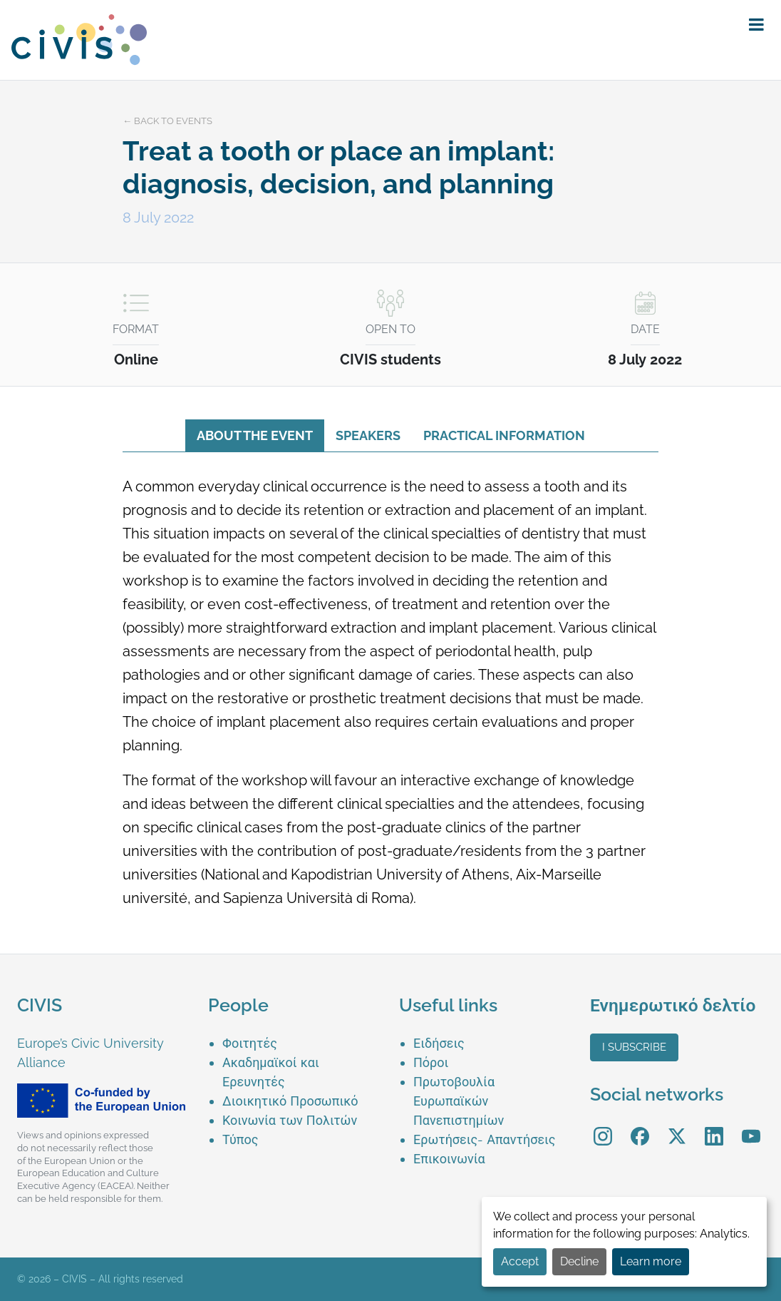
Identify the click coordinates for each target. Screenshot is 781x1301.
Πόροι (430, 1062)
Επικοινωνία (449, 1158)
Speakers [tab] (368, 435)
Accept (520, 1261)
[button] (756, 25)
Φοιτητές (249, 1043)
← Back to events (167, 121)
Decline (579, 1261)
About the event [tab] (255, 435)
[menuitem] (302, 1043)
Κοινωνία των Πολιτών (289, 1120)
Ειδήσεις (439, 1043)
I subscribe (634, 1047)
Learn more (650, 1261)
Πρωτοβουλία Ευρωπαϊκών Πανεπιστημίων (458, 1101)
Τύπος (240, 1139)
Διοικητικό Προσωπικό (290, 1100)
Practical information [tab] (504, 435)
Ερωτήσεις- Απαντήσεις (484, 1139)
